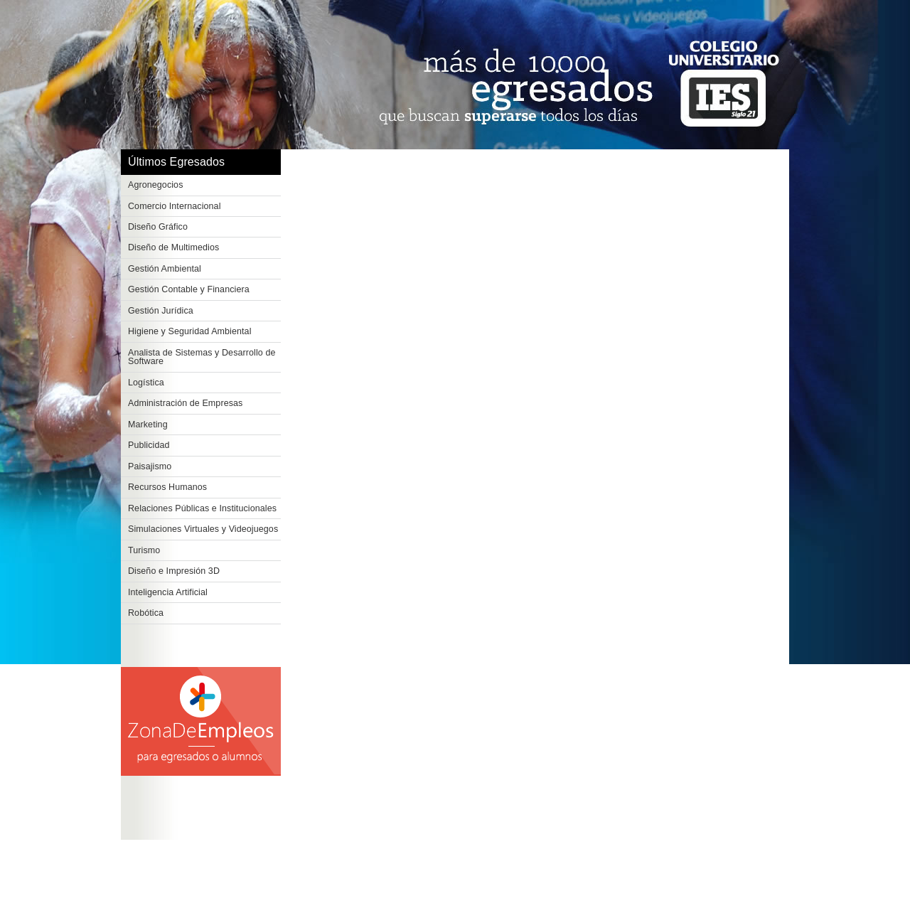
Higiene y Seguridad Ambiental (190, 331)
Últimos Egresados (176, 162)
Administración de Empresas (185, 403)
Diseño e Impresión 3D (174, 571)
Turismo (144, 550)
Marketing (148, 424)
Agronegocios (155, 185)
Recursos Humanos (167, 487)
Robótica (146, 613)
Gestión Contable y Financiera (189, 289)
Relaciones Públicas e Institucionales (202, 508)
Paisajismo (149, 466)
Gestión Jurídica (160, 310)
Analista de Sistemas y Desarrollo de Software (202, 357)
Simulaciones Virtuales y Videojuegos (203, 529)
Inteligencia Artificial (168, 592)
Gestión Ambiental (164, 269)
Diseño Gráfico (158, 227)
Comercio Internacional (174, 206)
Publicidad (149, 445)
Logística (146, 382)
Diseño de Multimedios (173, 247)
